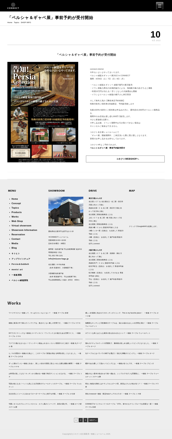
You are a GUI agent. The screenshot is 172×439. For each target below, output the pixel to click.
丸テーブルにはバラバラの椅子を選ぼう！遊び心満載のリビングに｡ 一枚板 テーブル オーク (120, 353)
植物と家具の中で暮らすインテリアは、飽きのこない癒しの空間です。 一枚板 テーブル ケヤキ (44, 323)
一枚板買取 (17, 275)
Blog (14, 248)
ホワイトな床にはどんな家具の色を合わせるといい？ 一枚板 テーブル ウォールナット (117, 333)
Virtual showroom (21, 225)
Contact (16, 239)
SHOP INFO (26, 22)
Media (15, 243)
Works (15, 217)
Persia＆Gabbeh (20, 264)
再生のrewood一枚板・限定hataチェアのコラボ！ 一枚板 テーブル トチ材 (113, 394)
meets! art (17, 269)
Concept (16, 203)
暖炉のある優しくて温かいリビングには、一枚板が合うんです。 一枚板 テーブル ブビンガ (119, 363)
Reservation (18, 234)
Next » (93, 420)
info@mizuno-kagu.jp (58, 259)
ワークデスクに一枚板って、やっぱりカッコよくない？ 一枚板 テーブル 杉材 (38, 313)
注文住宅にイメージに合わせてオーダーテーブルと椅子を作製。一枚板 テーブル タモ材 (42, 394)
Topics (16, 22)
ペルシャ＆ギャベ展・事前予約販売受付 (107, 148)
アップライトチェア (21, 259)
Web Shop (17, 221)
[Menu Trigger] (159, 5)
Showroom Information (24, 230)
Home (9, 22)
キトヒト (16, 253)
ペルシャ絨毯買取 (20, 280)
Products (17, 212)
